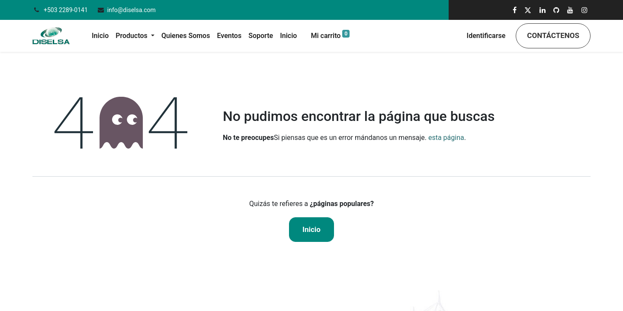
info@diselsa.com (131, 9)
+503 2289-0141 (66, 9)
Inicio (311, 229)
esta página (446, 137)
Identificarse (486, 36)
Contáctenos (553, 35)
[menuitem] (100, 35)
